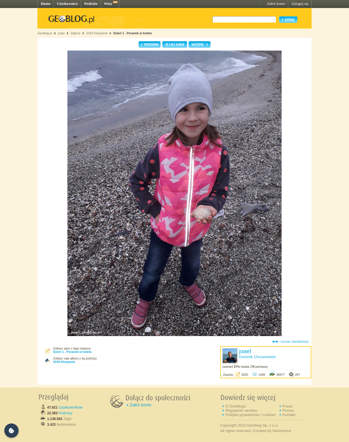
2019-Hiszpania (96, 33)
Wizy (108, 3)
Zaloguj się (299, 3)
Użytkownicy (67, 3)
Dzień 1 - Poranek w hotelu (132, 33)
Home (46, 3)
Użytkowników (71, 407)
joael (61, 33)
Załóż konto (276, 3)
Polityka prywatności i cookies (250, 415)
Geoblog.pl (44, 33)
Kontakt (288, 415)
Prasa (287, 406)
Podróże (91, 3)
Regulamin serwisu (241, 410)
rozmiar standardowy (294, 341)
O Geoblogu (235, 406)
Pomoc (288, 410)
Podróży (66, 413)
